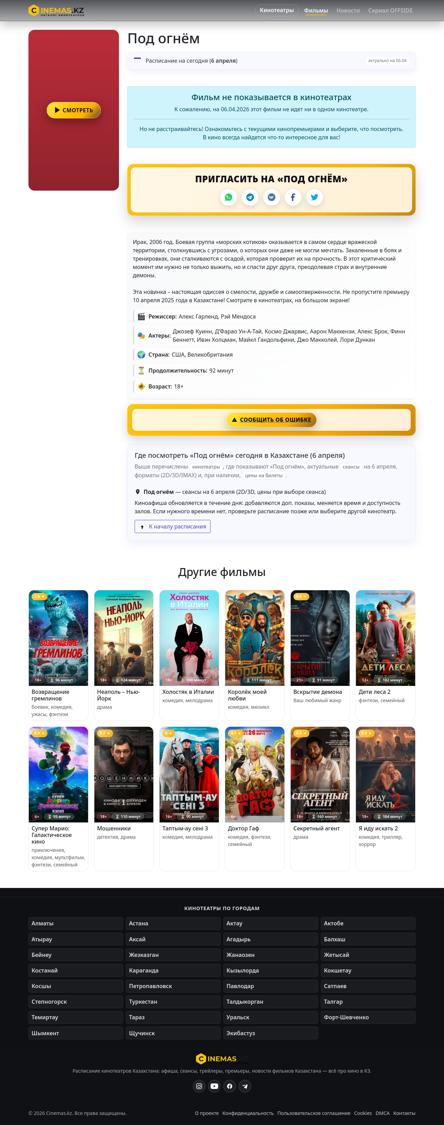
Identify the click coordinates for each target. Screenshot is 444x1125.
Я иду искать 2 (378, 828)
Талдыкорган (245, 1001)
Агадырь (239, 939)
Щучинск (142, 1033)
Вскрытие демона (317, 692)
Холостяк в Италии (188, 692)
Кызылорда (243, 970)
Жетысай (336, 955)
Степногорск (49, 1001)
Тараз (137, 1017)
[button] (73, 110)
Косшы (41, 986)
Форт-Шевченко (346, 1017)
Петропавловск (150, 986)
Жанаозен (241, 955)
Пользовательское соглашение (314, 1113)
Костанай (45, 970)
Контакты (404, 1113)
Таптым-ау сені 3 (185, 828)
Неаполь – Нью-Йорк (118, 695)
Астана (138, 923)
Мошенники (114, 828)
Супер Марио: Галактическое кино (52, 835)
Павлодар (240, 986)
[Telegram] (250, 197)
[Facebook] (293, 197)
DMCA (383, 1113)
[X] (314, 197)
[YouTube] (214, 1086)
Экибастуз (241, 1033)
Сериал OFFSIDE (390, 10)
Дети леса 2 (375, 692)
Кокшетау (337, 970)
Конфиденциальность (248, 1113)
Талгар (333, 1001)
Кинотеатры (277, 10)
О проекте (207, 1113)
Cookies (363, 1113)
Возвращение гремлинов (50, 695)
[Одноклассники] (245, 1086)
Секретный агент (316, 828)
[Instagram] (199, 1086)
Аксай (137, 939)
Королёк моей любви (247, 695)
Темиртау (45, 1017)
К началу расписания (172, 526)
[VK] (271, 197)
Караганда (144, 970)
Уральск (238, 1017)
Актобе (334, 923)
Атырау (42, 939)
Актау (234, 923)
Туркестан (143, 1001)
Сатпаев (335, 986)
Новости (348, 10)
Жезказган (144, 955)
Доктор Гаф (243, 828)
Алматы (43, 923)
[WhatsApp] (228, 197)
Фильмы (316, 10)
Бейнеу (41, 955)
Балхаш (334, 939)
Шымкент (45, 1033)
